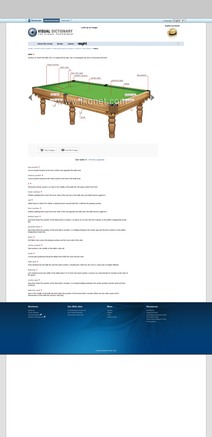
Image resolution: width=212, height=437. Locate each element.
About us (31, 310)
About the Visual (45, 44)
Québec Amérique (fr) (36, 317)
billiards (87, 48)
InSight (109, 312)
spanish (100, 159)
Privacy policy (151, 321)
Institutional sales (153, 317)
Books (60, 44)
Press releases (33, 312)
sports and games (43, 48)
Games (71, 44)
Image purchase (152, 312)
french (92, 159)
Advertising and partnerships (157, 315)
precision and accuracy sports (67, 48)
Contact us (150, 310)
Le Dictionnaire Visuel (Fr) (77, 310)
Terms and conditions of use (156, 319)
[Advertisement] (94, 9)
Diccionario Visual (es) (75, 315)
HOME (30, 48)
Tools (109, 315)
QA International (34, 315)
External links (111, 317)
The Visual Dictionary (75, 312)
